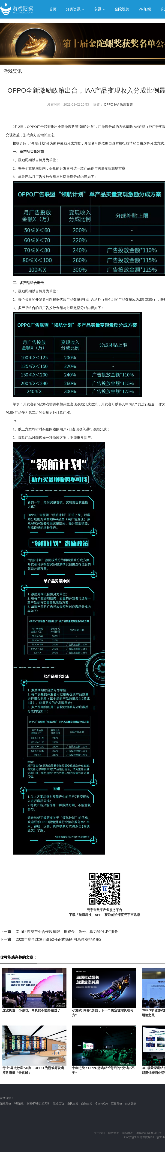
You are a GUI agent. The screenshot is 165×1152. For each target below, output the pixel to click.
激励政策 (126, 104)
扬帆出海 (72, 1103)
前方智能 (130, 1103)
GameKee (101, 1103)
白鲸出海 (86, 1103)
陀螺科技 (5, 1103)
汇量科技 (116, 1103)
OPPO (108, 104)
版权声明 (113, 1133)
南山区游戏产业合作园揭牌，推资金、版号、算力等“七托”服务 (59, 932)
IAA (116, 104)
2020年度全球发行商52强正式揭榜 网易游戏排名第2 (50, 939)
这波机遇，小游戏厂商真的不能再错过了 (31, 1010)
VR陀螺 (19, 1103)
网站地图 (127, 1133)
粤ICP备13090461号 (149, 1133)
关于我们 (99, 1133)
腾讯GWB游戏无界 (38, 1103)
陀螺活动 (58, 1103)
